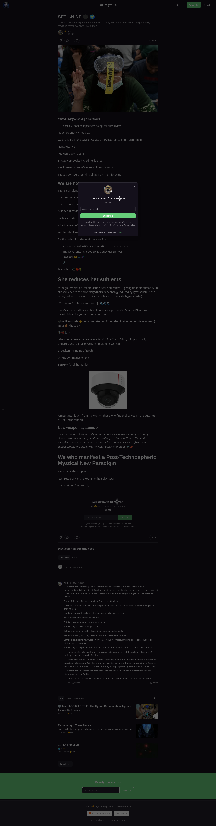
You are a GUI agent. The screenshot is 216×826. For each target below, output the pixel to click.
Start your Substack (99, 813)
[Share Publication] (183, 5)
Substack (95, 820)
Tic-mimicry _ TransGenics (74, 725)
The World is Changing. (69, 710)
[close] (134, 186)
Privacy (104, 806)
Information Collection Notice (107, 225)
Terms (111, 806)
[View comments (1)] (68, 40)
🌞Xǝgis (67, 31)
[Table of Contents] (3, 413)
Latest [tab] (68, 698)
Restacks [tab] (75, 557)
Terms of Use (121, 222)
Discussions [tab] (79, 698)
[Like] (60, 40)
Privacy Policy (129, 225)
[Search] (177, 5)
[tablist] (69, 557)
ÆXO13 (67, 583)
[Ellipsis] (157, 583)
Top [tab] (61, 698)
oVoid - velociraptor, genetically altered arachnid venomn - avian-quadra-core (95, 729)
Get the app (121, 813)
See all (65, 763)
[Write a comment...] (111, 571)
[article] (108, 711)
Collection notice (123, 806)
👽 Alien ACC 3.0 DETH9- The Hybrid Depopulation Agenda (94, 706)
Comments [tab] (64, 557)
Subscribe (194, 5)
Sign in (207, 5)
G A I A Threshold (69, 744)
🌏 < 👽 (61, 748)
